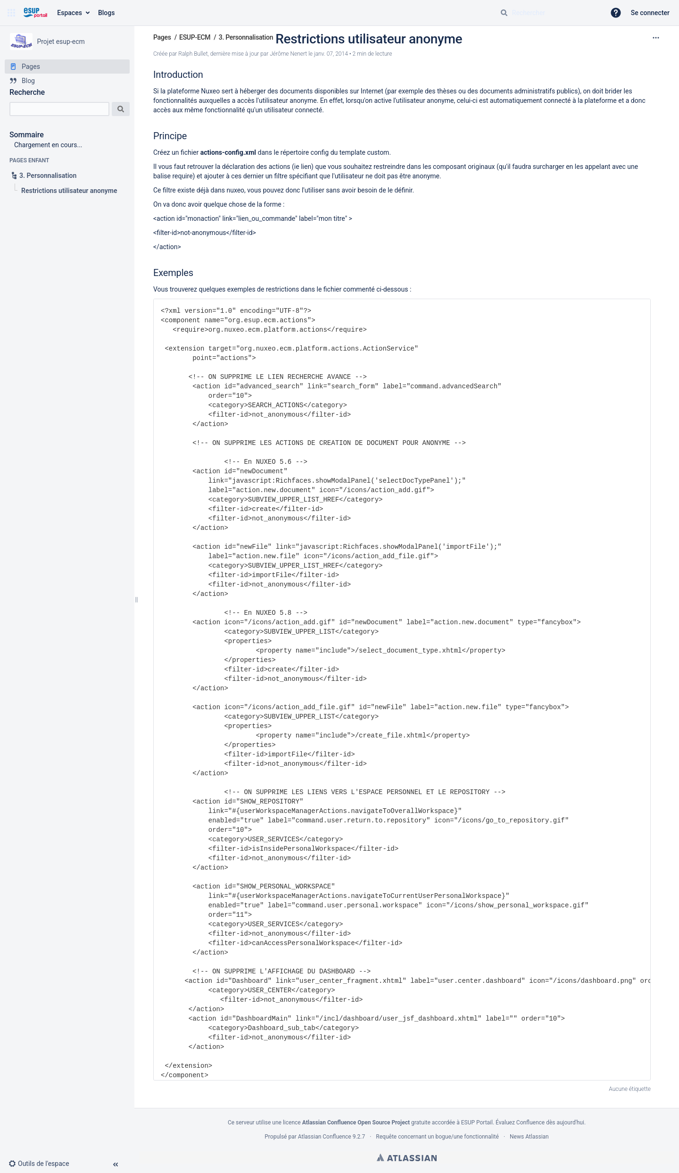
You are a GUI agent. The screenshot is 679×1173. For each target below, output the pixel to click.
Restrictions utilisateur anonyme (368, 39)
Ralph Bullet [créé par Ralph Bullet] (192, 53)
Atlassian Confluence (324, 1136)
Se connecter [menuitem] (650, 13)
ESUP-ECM (194, 37)
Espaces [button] (69, 13)
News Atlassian (529, 1136)
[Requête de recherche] (549, 12)
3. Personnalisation (246, 37)
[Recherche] (59, 109)
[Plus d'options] (656, 38)
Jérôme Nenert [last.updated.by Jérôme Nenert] (288, 53)
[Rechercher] (504, 13)
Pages (162, 37)
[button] (11, 12)
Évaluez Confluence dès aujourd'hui (540, 1122)
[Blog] (67, 81)
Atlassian (407, 1157)
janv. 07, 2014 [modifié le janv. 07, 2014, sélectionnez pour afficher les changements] (331, 53)
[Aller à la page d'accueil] (35, 12)
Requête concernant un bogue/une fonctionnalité (437, 1136)
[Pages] (67, 66)
